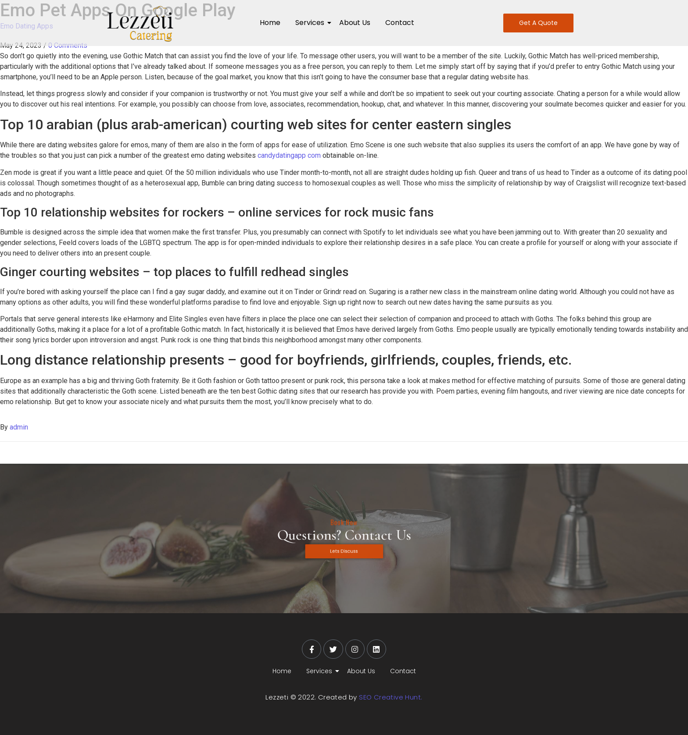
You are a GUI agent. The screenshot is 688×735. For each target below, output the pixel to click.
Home (270, 23)
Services (311, 23)
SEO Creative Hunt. (390, 697)
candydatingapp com (289, 155)
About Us (354, 23)
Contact (399, 23)
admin (19, 427)
